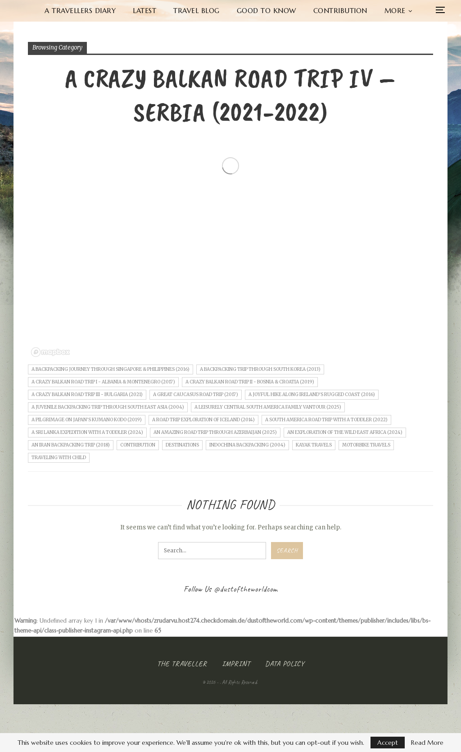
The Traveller (182, 663)
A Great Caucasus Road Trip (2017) (195, 394)
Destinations (182, 445)
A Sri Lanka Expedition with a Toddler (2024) (87, 432)
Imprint (236, 663)
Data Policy (284, 663)
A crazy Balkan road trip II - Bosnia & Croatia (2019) (249, 382)
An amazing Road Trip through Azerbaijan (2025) (215, 432)
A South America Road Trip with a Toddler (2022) (326, 420)
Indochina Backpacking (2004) (247, 445)
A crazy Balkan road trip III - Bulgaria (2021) (87, 394)
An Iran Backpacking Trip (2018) (71, 445)
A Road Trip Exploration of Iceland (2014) (203, 420)
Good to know (266, 10)
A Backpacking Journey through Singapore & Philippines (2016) (111, 369)
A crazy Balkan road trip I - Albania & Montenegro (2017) (103, 382)
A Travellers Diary (80, 10)
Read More (427, 742)
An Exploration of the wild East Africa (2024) (344, 432)
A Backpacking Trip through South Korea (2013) (260, 369)
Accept (387, 742)
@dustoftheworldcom (246, 589)
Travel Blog (196, 10)
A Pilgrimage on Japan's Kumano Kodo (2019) (87, 420)
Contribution (340, 10)
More (395, 10)
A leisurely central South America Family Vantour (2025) (267, 407)
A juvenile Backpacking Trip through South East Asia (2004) (108, 407)
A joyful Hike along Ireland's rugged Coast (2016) (312, 394)
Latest (144, 10)
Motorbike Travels (366, 445)
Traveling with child (59, 457)
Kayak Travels (314, 445)
